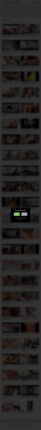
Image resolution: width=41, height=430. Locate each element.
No (24, 214)
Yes (17, 214)
